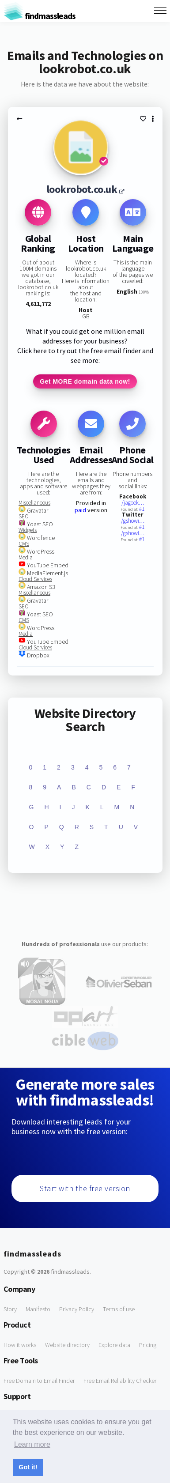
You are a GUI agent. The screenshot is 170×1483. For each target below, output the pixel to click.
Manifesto (38, 1309)
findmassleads (40, 15)
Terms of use (119, 1309)
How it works (20, 1345)
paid (80, 510)
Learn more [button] (32, 1444)
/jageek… (132, 502)
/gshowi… (132, 521)
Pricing (147, 1345)
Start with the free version (85, 1188)
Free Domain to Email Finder (39, 1381)
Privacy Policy (76, 1309)
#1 (141, 509)
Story (10, 1309)
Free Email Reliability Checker (119, 1381)
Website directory (67, 1345)
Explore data (114, 1345)
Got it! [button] (28, 1467)
